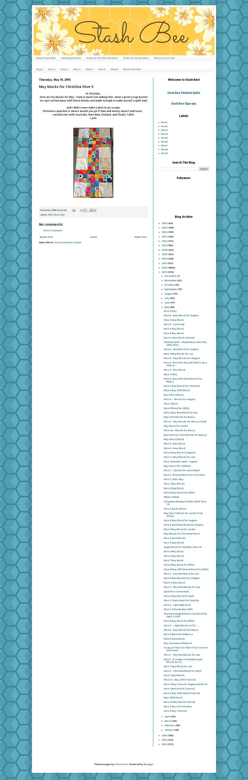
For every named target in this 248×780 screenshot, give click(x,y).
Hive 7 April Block (174, 675)
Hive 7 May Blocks (174, 483)
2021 (165, 245)
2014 (165, 735)
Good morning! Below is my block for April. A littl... (185, 615)
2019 (165, 254)
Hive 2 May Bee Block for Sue (180, 412)
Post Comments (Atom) (68, 242)
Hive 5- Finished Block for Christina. (184, 474)
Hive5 (57, 214)
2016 (165, 267)
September (171, 289)
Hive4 (164, 133)
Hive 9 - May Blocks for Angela (182, 358)
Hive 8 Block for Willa (176, 408)
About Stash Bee (46, 58)
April (168, 716)
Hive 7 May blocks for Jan (178, 353)
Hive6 (164, 141)
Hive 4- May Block (174, 443)
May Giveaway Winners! (178, 643)
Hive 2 (64, 69)
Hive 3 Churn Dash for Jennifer (181, 600)
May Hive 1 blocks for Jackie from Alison (183, 514)
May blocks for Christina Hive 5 (182, 533)
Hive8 (164, 149)
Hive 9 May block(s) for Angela (182, 578)
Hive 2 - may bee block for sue (181, 573)
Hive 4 (89, 69)
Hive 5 (101, 69)
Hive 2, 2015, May (174, 479)
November (171, 280)
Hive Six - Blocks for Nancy (179, 430)
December (171, 275)
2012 (165, 744)
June (167, 302)
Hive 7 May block (173, 560)
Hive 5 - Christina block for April (182, 670)
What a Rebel (171, 497)
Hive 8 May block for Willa (179, 564)
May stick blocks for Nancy (179, 417)
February (170, 725)
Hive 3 (76, 69)
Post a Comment (52, 230)
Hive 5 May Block (174, 542)
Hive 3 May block (173, 551)
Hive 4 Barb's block (175, 508)
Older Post (140, 236)
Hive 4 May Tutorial (175, 710)
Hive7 (164, 145)
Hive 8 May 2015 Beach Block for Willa (186, 569)
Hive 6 (114, 69)
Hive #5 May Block (174, 582)
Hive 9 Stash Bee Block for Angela (183, 524)
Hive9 (164, 153)
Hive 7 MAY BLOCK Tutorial (179, 688)
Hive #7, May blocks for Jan (179, 457)
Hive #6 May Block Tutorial (179, 702)
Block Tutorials (132, 69)
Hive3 (164, 130)
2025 (165, 227)
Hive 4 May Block (174, 556)
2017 (164, 263)
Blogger (148, 764)
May (63, 214)
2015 (50, 214)
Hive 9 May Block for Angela (180, 520)
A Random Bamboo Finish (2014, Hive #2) (185, 503)
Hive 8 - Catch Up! (174, 324)
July (167, 298)
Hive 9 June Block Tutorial (179, 337)
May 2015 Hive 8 (173, 697)
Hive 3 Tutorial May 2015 (178, 609)
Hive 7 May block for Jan (178, 666)
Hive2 (164, 126)
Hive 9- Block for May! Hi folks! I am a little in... (185, 364)
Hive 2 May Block (174, 488)
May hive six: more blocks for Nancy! (185, 434)
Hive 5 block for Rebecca (178, 634)
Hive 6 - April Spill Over (177, 604)
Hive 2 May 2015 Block (177, 390)
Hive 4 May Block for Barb (179, 596)
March (168, 720)
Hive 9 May (170, 311)
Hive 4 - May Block (174, 369)
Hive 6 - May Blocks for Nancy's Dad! (185, 421)
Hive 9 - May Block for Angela (181, 315)
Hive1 (164, 122)
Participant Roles (71, 58)
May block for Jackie (176, 425)
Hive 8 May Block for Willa (179, 492)
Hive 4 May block (174, 328)
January (170, 729)
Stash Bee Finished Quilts (183, 93)
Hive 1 (51, 69)
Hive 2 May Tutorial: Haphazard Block (185, 684)
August (169, 293)
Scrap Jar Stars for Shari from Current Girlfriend (185, 649)
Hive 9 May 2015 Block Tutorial (182, 693)
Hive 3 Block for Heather (178, 706)
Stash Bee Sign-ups (183, 103)
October (170, 284)
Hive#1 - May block (174, 448)
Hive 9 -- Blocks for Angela (179, 399)
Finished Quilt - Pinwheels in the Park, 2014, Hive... (185, 343)
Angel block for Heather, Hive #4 (183, 547)
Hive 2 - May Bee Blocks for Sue (182, 587)
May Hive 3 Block (174, 394)
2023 (165, 236)
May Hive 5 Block (174, 439)
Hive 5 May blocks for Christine (182, 385)
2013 (165, 739)
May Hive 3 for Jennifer (177, 465)
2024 (165, 232)
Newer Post (46, 236)
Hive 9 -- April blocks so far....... (182, 625)
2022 (165, 241)
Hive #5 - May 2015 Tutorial (180, 679)
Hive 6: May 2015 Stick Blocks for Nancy (183, 380)
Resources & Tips (164, 58)
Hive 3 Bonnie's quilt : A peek (180, 461)
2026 (165, 223)
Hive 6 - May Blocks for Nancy (181, 629)
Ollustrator (121, 764)
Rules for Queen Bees (136, 58)
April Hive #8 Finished (176, 591)
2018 (165, 258)
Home (39, 69)
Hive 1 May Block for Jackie (179, 529)
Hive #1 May (170, 374)
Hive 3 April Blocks (175, 538)
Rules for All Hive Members (102, 58)
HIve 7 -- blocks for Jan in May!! (182, 470)
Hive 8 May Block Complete (180, 452)
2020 (165, 249)
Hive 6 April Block (174, 638)
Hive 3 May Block (174, 319)
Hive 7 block (171, 403)
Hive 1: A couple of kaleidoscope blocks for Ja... (183, 660)
